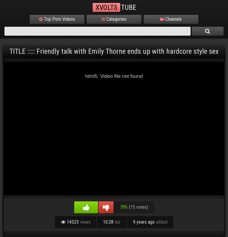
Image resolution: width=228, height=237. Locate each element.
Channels (171, 19)
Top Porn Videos (57, 19)
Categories (114, 19)
